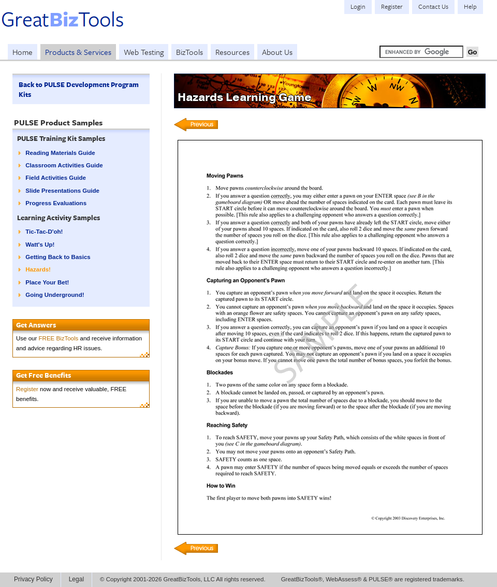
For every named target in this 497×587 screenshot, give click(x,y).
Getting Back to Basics (57, 257)
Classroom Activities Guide (64, 165)
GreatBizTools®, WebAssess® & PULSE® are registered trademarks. (372, 579)
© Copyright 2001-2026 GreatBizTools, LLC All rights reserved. (183, 579)
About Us (277, 52)
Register (27, 389)
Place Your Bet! (47, 282)
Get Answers (36, 325)
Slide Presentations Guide (62, 191)
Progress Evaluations (55, 203)
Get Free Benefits (43, 375)
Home (22, 52)
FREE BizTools (59, 338)
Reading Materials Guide (60, 153)
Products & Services (78, 52)
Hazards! (38, 269)
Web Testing (144, 52)
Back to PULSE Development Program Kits (79, 89)
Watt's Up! (39, 244)
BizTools (189, 52)
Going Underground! (54, 295)
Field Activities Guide (55, 178)
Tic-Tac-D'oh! (44, 231)
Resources (232, 52)
